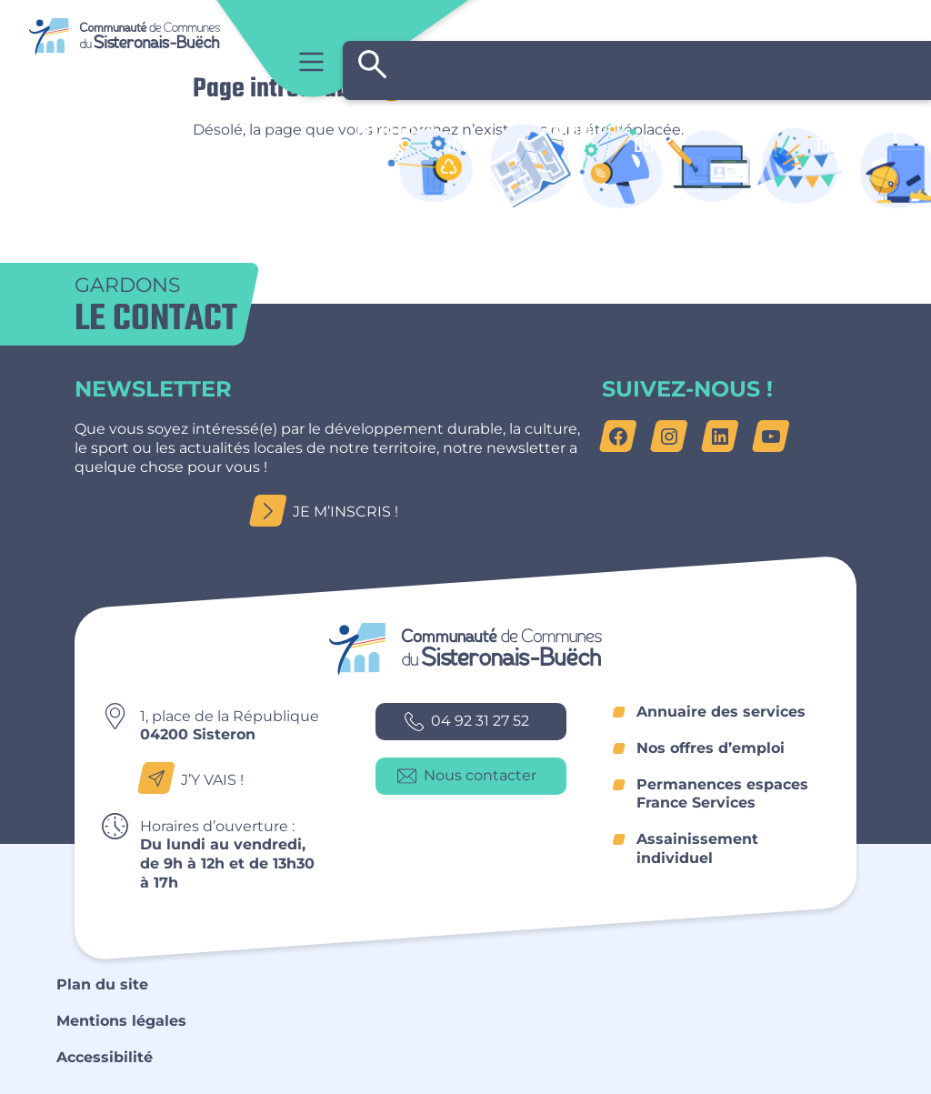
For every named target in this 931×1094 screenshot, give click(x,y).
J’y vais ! (196, 779)
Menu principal (311, 61)
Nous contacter (466, 776)
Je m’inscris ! (329, 511)
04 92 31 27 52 (467, 721)
